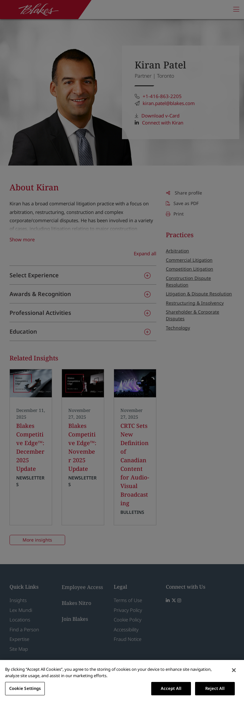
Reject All (215, 688)
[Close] (234, 670)
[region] (122, 681)
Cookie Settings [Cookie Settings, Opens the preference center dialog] (25, 688)
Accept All (171, 688)
